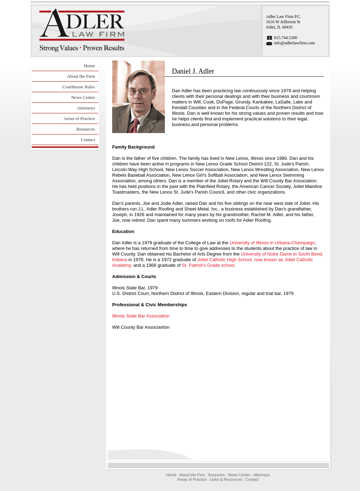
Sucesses (216, 475)
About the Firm (81, 76)
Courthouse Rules (78, 86)
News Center (83, 97)
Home (89, 65)
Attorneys (86, 108)
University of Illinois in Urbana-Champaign (272, 242)
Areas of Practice (79, 118)
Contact (88, 139)
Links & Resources (226, 479)
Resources (85, 129)
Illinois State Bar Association (140, 316)
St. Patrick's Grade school (208, 265)
